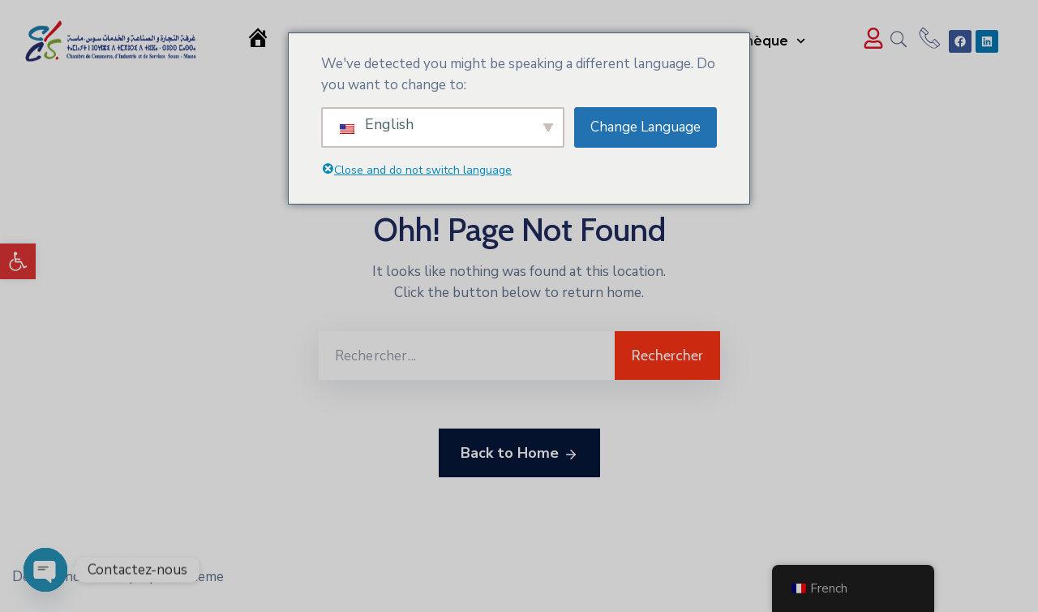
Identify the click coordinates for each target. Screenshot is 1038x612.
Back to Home (519, 453)
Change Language (645, 127)
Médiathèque (751, 41)
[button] (18, 261)
